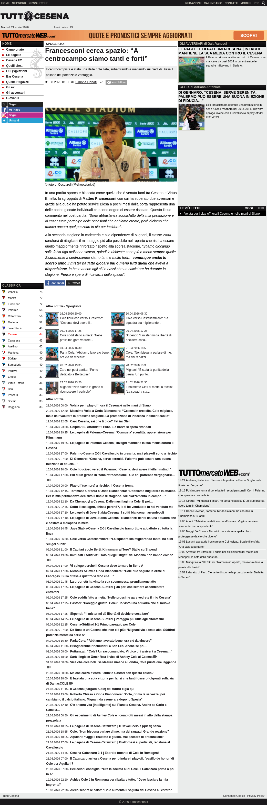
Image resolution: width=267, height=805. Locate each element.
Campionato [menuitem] (13, 49)
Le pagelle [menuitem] (11, 55)
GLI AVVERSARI (191, 43)
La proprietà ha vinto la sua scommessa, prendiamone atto (113, 581)
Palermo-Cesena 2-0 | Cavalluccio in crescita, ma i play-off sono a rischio (123, 453)
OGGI (249, 208)
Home (7, 43)
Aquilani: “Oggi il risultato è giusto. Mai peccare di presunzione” (117, 737)
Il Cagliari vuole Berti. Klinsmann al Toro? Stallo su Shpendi (114, 549)
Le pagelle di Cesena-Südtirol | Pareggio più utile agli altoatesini (117, 619)
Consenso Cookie (234, 795)
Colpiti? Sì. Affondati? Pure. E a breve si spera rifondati (110, 427)
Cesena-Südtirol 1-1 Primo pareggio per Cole (103, 624)
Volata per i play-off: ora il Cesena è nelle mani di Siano (110, 405)
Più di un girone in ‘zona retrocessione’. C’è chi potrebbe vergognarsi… (122, 475)
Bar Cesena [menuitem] (12, 76)
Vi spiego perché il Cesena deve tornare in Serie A (106, 565)
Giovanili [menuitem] (10, 98)
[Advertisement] (22, 256)
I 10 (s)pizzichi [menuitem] (14, 71)
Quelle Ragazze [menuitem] (15, 82)
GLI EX (185, 87)
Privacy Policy (255, 795)
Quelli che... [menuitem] (12, 66)
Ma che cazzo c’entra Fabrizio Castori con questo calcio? (111, 673)
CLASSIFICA (11, 285)
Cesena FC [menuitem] (12, 60)
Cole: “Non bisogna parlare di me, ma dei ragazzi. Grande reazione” (119, 731)
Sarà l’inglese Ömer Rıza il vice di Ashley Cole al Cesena (111, 657)
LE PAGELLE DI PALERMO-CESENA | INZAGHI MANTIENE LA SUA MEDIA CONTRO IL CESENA (220, 51)
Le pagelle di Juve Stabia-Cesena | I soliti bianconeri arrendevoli (117, 512)
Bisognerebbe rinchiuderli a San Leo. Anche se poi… (109, 646)
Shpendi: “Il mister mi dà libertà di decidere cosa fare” (109, 613)
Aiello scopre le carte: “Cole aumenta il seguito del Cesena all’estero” (121, 790)
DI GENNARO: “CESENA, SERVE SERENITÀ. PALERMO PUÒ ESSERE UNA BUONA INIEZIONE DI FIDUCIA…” (221, 96)
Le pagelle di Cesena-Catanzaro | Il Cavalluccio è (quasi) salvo (115, 726)
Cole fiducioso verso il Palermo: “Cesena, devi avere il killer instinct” (120, 469)
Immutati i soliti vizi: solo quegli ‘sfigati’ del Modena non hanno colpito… (123, 555)
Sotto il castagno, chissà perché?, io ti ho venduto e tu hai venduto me (121, 507)
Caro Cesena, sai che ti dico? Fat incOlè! (100, 421)
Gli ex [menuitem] (8, 87)
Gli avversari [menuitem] (13, 92)
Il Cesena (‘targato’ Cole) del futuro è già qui (102, 689)
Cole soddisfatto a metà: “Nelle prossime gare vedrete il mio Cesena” (120, 597)
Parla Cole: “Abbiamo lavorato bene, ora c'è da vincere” (111, 640)
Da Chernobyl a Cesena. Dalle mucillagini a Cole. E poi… (111, 501)
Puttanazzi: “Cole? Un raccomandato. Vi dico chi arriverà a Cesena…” (121, 651)
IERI (261, 208)
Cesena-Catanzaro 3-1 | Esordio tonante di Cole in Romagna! (114, 753)
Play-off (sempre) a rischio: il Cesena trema (102, 485)
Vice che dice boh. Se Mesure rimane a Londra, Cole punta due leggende (123, 662)
